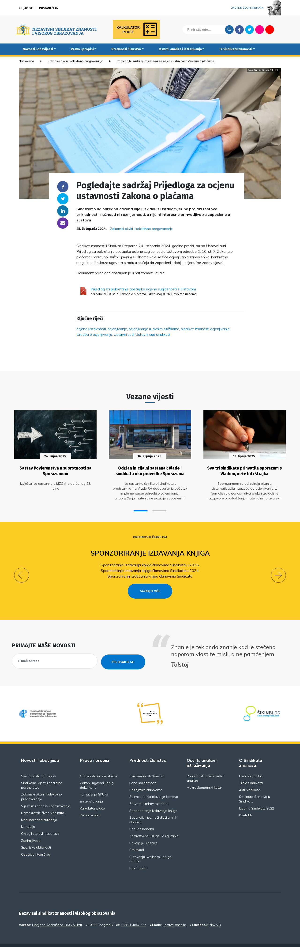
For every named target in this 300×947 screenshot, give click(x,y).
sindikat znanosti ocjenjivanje (205, 328)
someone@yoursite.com (62, 223)
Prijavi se (26, 8)
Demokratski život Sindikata (42, 802)
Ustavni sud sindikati (152, 334)
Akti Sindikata (249, 779)
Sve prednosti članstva (147, 765)
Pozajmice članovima (145, 779)
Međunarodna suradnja (39, 809)
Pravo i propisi (82, 49)
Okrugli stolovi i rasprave (40, 823)
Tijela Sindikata (251, 772)
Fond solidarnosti (142, 772)
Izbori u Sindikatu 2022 (256, 797)
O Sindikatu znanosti (235, 49)
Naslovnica (26, 61)
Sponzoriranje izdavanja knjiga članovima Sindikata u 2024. (150, 568)
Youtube (269, 29)
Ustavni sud (124, 334)
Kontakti (245, 804)
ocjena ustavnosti (91, 328)
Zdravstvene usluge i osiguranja (154, 825)
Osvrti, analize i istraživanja (180, 49)
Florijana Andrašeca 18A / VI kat (57, 914)
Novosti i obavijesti (38, 49)
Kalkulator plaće (92, 797)
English (279, 29)
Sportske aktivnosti (36, 837)
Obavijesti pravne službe (98, 765)
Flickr (259, 29)
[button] (141, 508)
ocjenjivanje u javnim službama (154, 328)
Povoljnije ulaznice (143, 832)
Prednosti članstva (126, 49)
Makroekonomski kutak (204, 777)
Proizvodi (136, 839)
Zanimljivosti (30, 830)
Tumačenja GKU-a (94, 784)
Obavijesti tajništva (35, 844)
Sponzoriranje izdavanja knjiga (150, 551)
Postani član (48, 8)
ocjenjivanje (117, 328)
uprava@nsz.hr (174, 914)
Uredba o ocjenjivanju (94, 334)
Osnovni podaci (251, 765)
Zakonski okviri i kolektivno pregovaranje (75, 61)
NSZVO (215, 914)
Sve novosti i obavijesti (38, 765)
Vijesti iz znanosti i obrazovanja (45, 795)
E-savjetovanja (91, 790)
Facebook (239, 29)
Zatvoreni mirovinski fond (149, 793)
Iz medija (28, 816)
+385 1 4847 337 (133, 914)
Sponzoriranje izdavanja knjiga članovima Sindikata (150, 574)
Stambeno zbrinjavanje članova (153, 786)
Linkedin (62, 211)
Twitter (249, 29)
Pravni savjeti (90, 804)
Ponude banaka (141, 818)
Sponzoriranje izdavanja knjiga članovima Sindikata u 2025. (150, 562)
